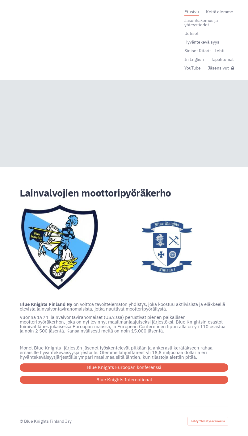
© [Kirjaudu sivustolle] (22, 421)
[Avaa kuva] (61, 246)
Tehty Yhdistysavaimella (208, 421)
